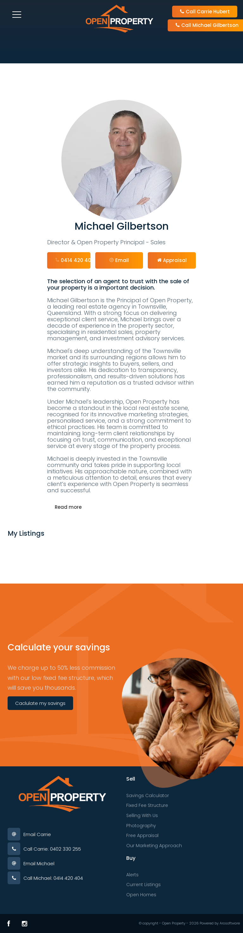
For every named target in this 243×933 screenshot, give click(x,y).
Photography (141, 825)
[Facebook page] (8, 923)
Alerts (132, 875)
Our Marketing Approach (154, 845)
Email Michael (38, 863)
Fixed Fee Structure (147, 805)
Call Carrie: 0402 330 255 (52, 849)
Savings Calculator (147, 795)
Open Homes (141, 894)
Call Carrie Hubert (205, 11)
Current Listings (143, 884)
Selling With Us (142, 815)
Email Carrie (37, 834)
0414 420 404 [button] (72, 260)
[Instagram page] (24, 923)
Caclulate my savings (40, 703)
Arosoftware (230, 923)
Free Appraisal (142, 835)
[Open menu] (17, 15)
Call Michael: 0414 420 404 (53, 878)
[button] (119, 260)
